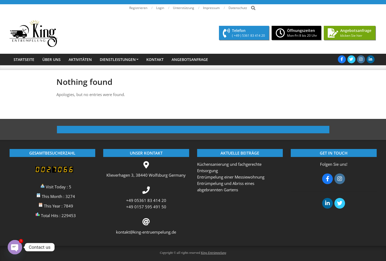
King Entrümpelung (213, 253)
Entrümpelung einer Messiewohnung (230, 177)
